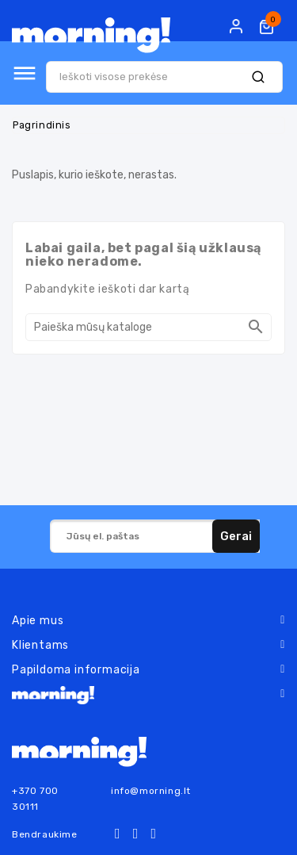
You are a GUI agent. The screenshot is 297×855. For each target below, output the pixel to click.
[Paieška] (148, 327)
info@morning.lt (151, 790)
